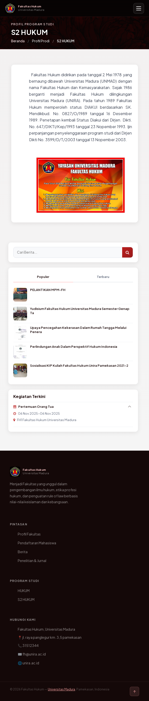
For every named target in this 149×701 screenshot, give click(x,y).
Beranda (18, 41)
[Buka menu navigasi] (138, 8)
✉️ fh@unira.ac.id (32, 654)
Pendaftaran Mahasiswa (37, 543)
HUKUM (24, 590)
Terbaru (103, 277)
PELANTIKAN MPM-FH (48, 290)
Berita (23, 551)
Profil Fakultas (29, 534)
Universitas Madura (61, 689)
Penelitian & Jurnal (32, 560)
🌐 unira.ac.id (28, 663)
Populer (43, 277)
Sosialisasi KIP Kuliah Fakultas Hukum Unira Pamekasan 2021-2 (79, 365)
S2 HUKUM (26, 599)
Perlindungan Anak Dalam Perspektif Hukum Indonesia (73, 347)
